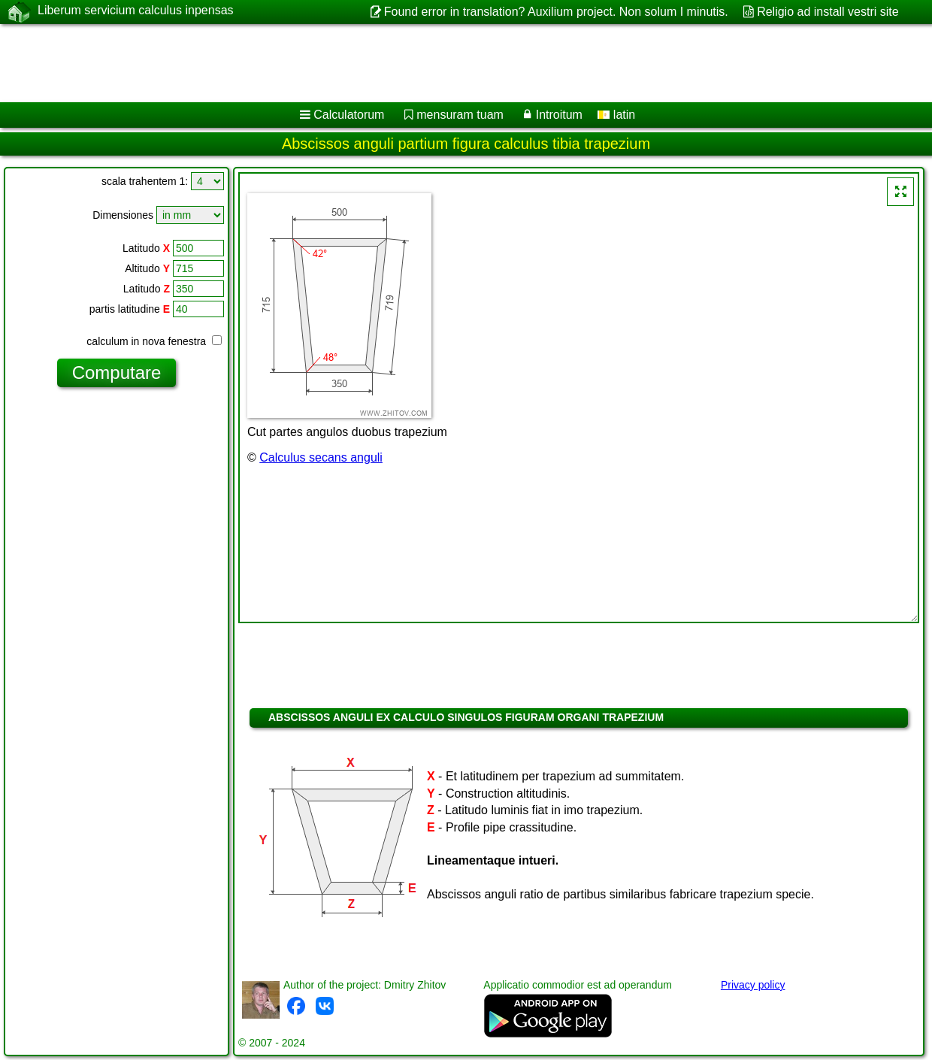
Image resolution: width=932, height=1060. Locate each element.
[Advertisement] (383, 63)
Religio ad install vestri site (828, 11)
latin (616, 114)
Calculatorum (348, 114)
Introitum (559, 114)
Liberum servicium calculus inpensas (136, 11)
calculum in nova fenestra (154, 341)
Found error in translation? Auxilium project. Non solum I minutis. (556, 11)
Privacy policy (753, 985)
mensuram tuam (460, 114)
